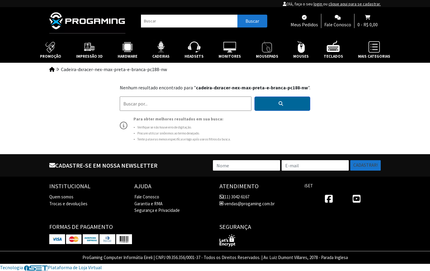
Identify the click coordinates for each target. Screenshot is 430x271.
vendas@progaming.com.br (247, 203)
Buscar (252, 21)
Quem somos (61, 197)
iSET (309, 186)
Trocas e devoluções (68, 203)
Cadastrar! (365, 165)
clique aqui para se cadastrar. (354, 4)
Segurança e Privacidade (157, 210)
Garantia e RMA (148, 203)
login (318, 4)
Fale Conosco (146, 197)
